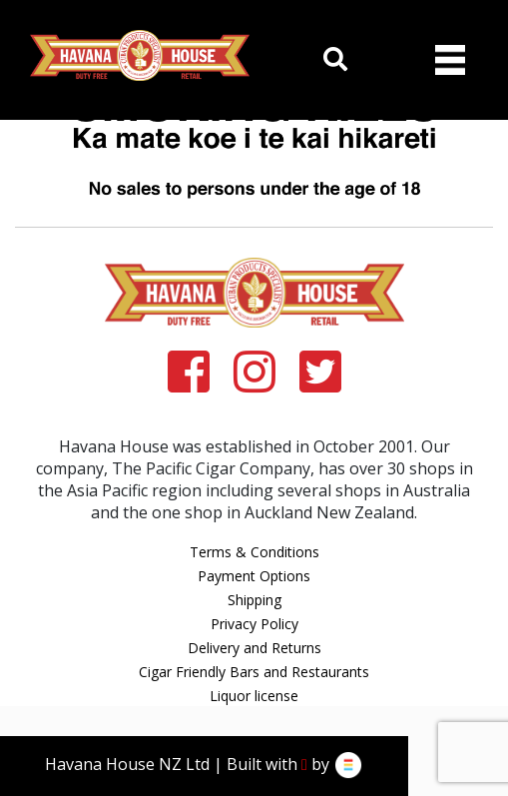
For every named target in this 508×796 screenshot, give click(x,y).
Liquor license (254, 695)
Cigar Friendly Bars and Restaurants (254, 671)
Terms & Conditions (254, 551)
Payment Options (254, 575)
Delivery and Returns (254, 647)
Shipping (254, 599)
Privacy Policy (254, 623)
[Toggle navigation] (450, 60)
